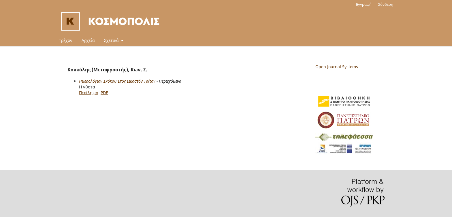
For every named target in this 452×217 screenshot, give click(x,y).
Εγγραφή (364, 4)
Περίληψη (88, 92)
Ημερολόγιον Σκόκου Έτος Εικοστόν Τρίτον (117, 81)
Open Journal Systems (336, 66)
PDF (104, 92)
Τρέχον (65, 40)
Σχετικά (112, 40)
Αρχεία (88, 40)
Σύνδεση (385, 4)
